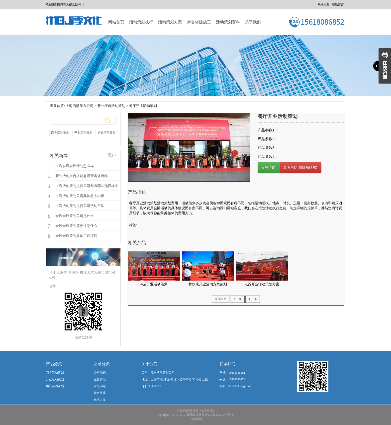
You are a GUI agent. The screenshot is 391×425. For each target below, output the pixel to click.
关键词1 (198, 410)
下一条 (252, 299)
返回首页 (221, 299)
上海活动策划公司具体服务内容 (79, 196)
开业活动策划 (83, 132)
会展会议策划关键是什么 (74, 216)
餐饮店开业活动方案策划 (208, 284)
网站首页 (116, 22)
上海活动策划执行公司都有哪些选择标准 (86, 186)
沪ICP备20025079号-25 (220, 415)
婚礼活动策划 (106, 132)
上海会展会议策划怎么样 (74, 166)
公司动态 (100, 372)
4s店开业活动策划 (154, 284)
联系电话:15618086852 (301, 168)
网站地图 (323, 4)
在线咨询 (268, 168)
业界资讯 (100, 379)
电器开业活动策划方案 (261, 284)
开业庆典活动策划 (111, 106)
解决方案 (100, 400)
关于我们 (253, 22)
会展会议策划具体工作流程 (76, 236)
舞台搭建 (100, 393)
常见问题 (100, 386)
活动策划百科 (228, 22)
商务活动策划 (60, 132)
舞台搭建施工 (199, 22)
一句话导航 (195, 419)
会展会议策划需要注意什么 (76, 226)
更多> (112, 155)
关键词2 (209, 410)
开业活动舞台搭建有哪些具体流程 (81, 176)
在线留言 (338, 4)
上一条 (237, 299)
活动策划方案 (170, 22)
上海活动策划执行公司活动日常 (79, 206)
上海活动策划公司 (80, 106)
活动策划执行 (141, 22)
